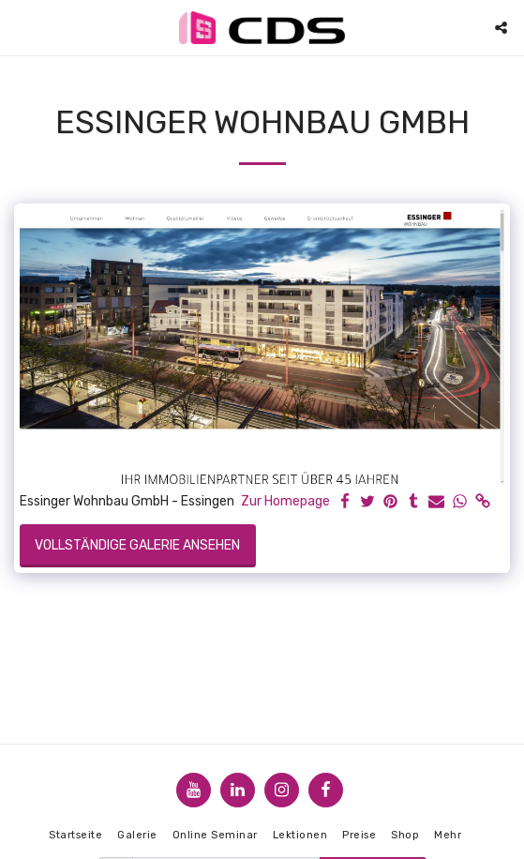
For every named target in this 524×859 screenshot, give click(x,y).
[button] (21, 27)
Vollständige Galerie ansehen (137, 545)
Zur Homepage (285, 501)
